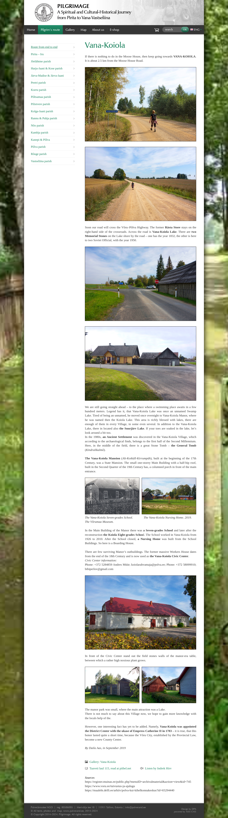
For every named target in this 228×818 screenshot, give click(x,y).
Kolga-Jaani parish (42, 111)
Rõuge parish (39, 154)
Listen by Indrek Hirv (158, 768)
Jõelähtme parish (41, 61)
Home (31, 30)
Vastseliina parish (41, 161)
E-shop (114, 30)
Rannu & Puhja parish (44, 118)
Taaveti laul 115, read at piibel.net (110, 768)
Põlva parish (38, 146)
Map (83, 30)
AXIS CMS (185, 811)
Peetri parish (38, 82)
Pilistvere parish (40, 104)
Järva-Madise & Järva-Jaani (47, 75)
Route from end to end (44, 47)
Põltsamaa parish (41, 97)
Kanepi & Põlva (40, 139)
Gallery (70, 30)
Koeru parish (38, 90)
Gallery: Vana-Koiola (102, 762)
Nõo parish (37, 125)
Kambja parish (39, 132)
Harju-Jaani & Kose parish (46, 68)
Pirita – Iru (37, 54)
